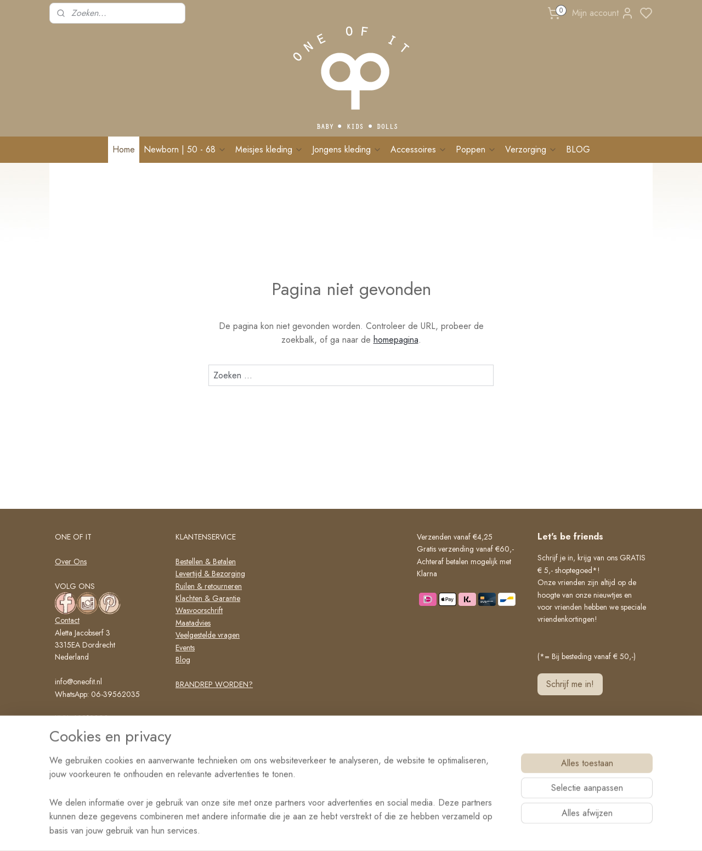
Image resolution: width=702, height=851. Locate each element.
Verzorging (531, 149)
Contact (67, 620)
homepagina (395, 339)
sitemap (377, 830)
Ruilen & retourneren (209, 586)
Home (123, 149)
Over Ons (71, 561)
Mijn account (603, 13)
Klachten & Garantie (208, 598)
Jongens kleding (347, 149)
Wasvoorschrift (199, 610)
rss (397, 830)
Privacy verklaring (204, 733)
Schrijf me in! (570, 684)
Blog (183, 659)
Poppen (476, 149)
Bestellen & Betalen (206, 561)
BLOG (578, 149)
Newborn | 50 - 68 (185, 149)
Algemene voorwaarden (214, 721)
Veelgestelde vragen (208, 634)
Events (185, 647)
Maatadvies (193, 622)
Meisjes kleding (269, 149)
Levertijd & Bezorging (210, 573)
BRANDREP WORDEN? (214, 684)
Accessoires (418, 149)
